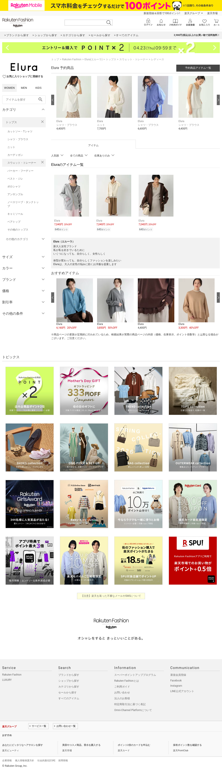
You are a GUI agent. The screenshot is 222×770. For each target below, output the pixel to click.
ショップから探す (68, 680)
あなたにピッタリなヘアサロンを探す (22, 744)
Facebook (176, 679)
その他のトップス (17, 229)
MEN (24, 87)
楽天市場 (212, 13)
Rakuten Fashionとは (126, 680)
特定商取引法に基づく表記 (130, 703)
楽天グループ (192, 13)
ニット (11, 147)
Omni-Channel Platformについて (133, 709)
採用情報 (63, 759)
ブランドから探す (68, 674)
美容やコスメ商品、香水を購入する (81, 744)
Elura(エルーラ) (93, 59)
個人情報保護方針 (24, 759)
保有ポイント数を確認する (187, 744)
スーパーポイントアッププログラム (135, 674)
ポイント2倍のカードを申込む (134, 744)
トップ (55, 59)
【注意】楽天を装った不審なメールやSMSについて (111, 595)
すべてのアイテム (68, 697)
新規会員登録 (178, 674)
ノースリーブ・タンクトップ (23, 204)
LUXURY (7, 679)
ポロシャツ (13, 186)
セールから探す (67, 691)
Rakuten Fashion (71, 59)
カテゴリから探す (68, 686)
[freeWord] (24, 99)
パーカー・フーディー (20, 170)
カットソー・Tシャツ (19, 131)
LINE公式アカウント (182, 690)
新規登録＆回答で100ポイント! (162, 13)
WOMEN (9, 87)
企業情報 (7, 759)
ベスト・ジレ (15, 178)
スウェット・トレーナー (21, 162)
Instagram (176, 685)
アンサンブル (15, 194)
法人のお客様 (122, 697)
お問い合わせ (122, 691)
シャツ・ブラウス (17, 139)
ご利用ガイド (122, 686)
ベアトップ (13, 221)
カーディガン (15, 154)
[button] (74, 106)
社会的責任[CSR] (46, 759)
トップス (11, 122)
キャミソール (15, 213)
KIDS (38, 87)
